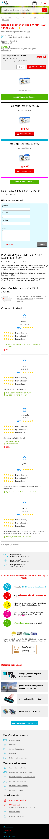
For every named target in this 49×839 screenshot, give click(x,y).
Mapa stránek (8, 827)
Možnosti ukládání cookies (18, 786)
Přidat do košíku (37, 67)
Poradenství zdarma (16, 790)
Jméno (4, 206)
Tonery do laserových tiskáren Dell (33, 18)
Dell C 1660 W (10, 195)
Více (28, 32)
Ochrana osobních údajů (17, 781)
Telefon (5, 220)
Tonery (18, 18)
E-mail (4, 213)
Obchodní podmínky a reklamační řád (22, 777)
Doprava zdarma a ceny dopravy (20, 772)
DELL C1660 (5, 20)
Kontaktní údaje (14, 812)
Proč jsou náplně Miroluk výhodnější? (18, 37)
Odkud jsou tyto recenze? (10, 545)
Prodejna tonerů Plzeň (17, 816)
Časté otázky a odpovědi (17, 768)
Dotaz (4, 228)
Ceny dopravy (6, 51)
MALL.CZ (6, 832)
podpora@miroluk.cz (18, 800)
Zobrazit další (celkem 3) (24, 182)
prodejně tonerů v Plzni (25, 299)
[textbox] (22, 10)
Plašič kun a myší (9, 836)
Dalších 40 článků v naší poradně (24, 723)
